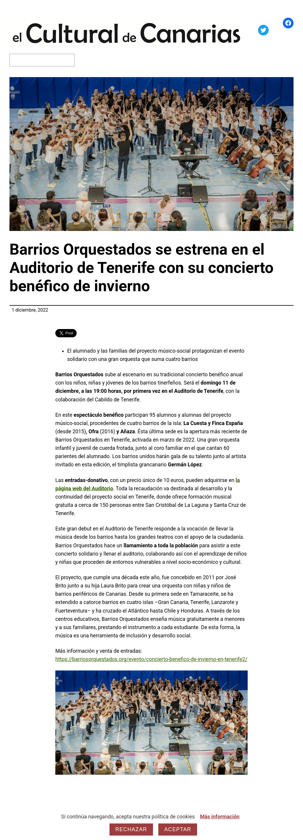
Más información (220, 817)
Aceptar (177, 829)
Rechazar (131, 829)
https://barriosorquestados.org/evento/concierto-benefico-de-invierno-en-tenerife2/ (151, 659)
